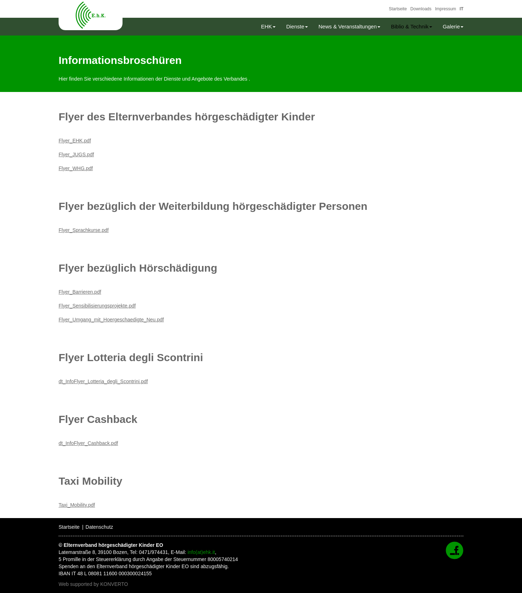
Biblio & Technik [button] (411, 26)
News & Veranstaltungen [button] (349, 26)
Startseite (398, 8)
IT (461, 8)
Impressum (445, 8)
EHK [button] (268, 26)
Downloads (420, 8)
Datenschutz (99, 527)
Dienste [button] (297, 26)
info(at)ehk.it (201, 552)
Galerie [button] (453, 26)
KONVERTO (114, 584)
